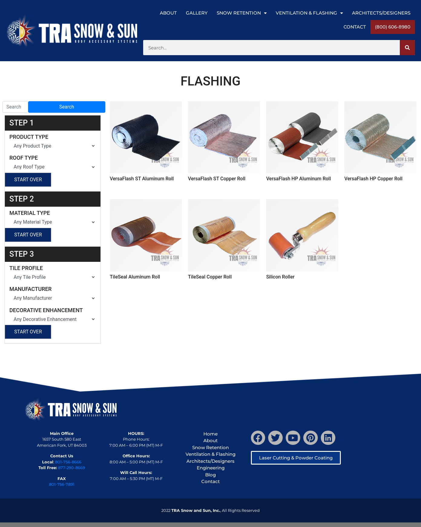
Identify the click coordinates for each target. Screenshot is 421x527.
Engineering (211, 468)
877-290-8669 (71, 467)
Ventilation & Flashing (309, 13)
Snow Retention (242, 13)
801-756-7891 (61, 484)
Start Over (28, 179)
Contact (355, 27)
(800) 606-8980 (392, 27)
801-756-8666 (68, 461)
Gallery (197, 13)
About (168, 13)
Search (66, 107)
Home (210, 434)
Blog (210, 475)
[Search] (407, 47)
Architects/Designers (381, 13)
